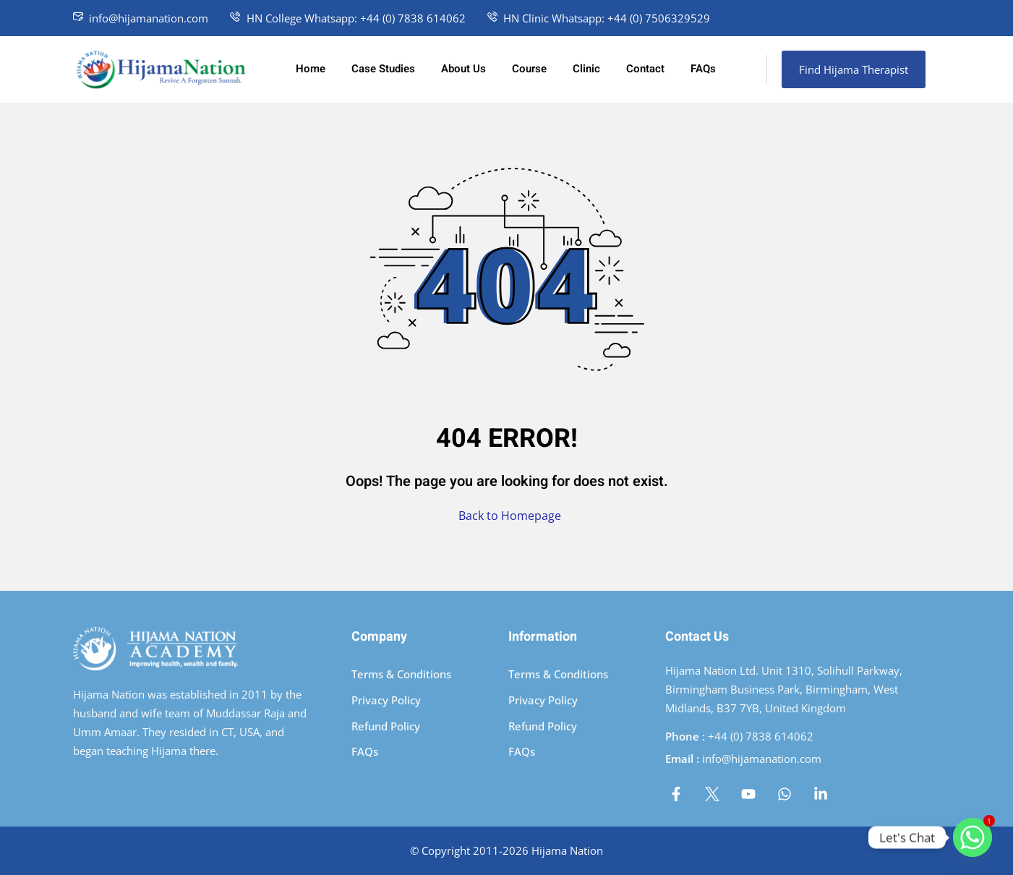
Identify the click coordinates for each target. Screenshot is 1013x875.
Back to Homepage (507, 516)
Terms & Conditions (401, 674)
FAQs (703, 69)
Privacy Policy (386, 700)
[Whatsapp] (972, 837)
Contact (645, 69)
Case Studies (383, 69)
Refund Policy (385, 726)
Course (529, 69)
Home (310, 69)
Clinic (586, 69)
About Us (463, 69)
